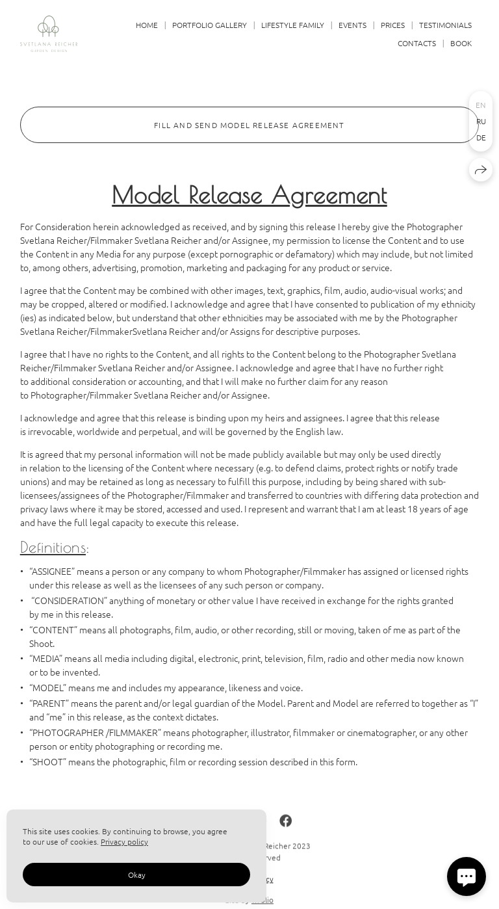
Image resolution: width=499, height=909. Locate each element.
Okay (137, 874)
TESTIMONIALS (445, 25)
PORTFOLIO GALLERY (209, 25)
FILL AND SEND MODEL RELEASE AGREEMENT (249, 125)
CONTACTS (417, 43)
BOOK (461, 43)
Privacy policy (124, 841)
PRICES (393, 25)
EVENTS (352, 25)
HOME (147, 25)
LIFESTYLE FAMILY (292, 25)
